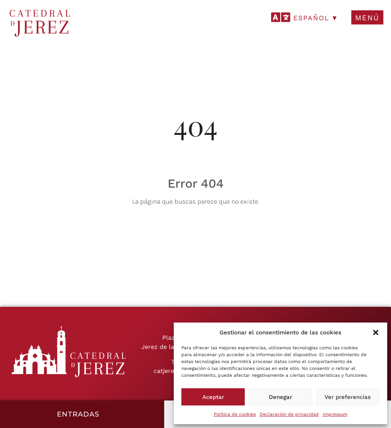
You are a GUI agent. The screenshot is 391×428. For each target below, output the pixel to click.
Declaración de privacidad (289, 414)
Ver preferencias (348, 397)
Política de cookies (235, 414)
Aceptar (213, 397)
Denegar (280, 397)
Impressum (335, 414)
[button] (376, 332)
